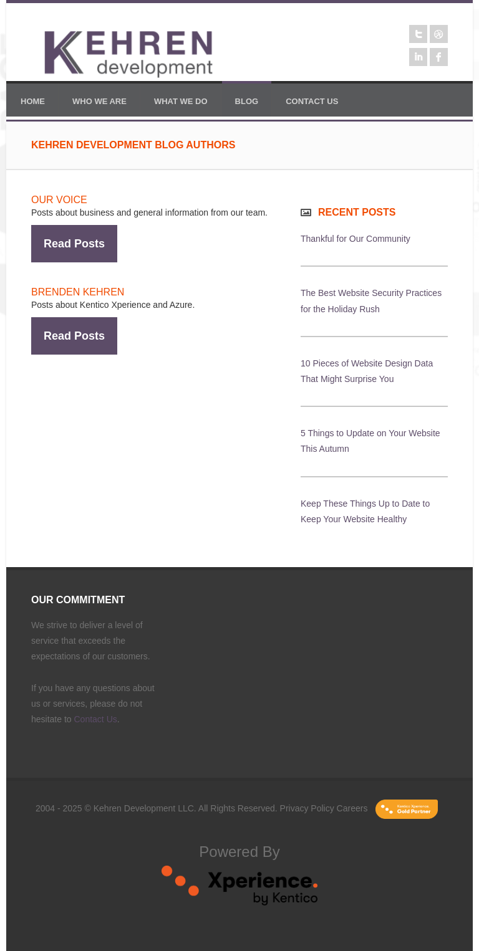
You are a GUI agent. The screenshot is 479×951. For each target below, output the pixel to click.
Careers (352, 808)
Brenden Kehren (77, 292)
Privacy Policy (307, 808)
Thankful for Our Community (355, 239)
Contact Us (95, 719)
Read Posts (74, 243)
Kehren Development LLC (144, 808)
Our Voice (59, 199)
